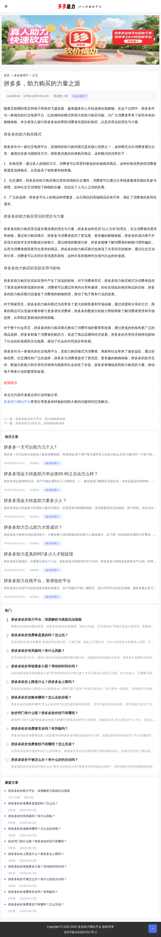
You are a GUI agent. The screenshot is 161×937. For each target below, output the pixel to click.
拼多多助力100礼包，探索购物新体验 (40, 423)
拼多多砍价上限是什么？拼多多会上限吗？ (36, 854)
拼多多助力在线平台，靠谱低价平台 (37, 580)
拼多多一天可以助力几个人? (30, 447)
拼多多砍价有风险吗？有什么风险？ (31, 816)
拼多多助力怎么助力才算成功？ (33, 527)
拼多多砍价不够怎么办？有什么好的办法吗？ (37, 879)
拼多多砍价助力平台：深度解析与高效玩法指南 (39, 790)
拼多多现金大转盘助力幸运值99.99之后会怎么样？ (51, 473)
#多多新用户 (80, 96)
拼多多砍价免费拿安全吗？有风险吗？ (33, 891)
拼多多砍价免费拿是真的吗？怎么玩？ (33, 803)
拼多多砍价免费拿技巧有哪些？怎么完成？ (36, 904)
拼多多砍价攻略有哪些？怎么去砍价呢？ (34, 828)
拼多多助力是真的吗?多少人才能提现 (38, 554)
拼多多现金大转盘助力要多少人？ (35, 500)
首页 (7, 75)
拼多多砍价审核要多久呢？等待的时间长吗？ (37, 866)
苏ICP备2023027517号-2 (80, 932)
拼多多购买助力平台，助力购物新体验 (40, 419)
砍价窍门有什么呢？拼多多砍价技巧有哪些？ (37, 841)
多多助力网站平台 (17, 401)
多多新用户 (21, 75)
